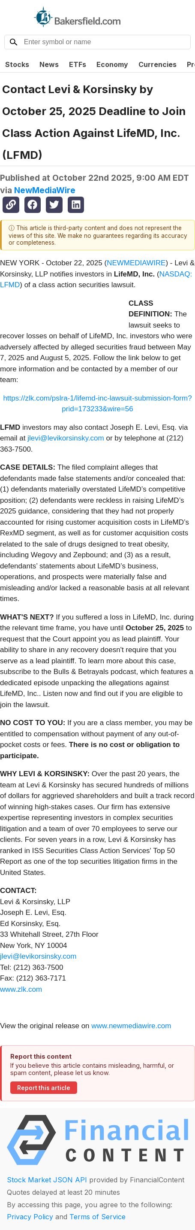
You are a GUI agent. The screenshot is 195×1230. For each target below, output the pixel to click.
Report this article (43, 1087)
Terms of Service (97, 1216)
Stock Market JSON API (47, 1179)
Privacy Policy (30, 1216)
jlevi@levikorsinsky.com (65, 438)
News (49, 64)
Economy (112, 64)
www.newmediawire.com (131, 1026)
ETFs (77, 64)
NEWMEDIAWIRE (136, 263)
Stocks (17, 64)
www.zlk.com (21, 989)
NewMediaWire (44, 190)
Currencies (157, 64)
